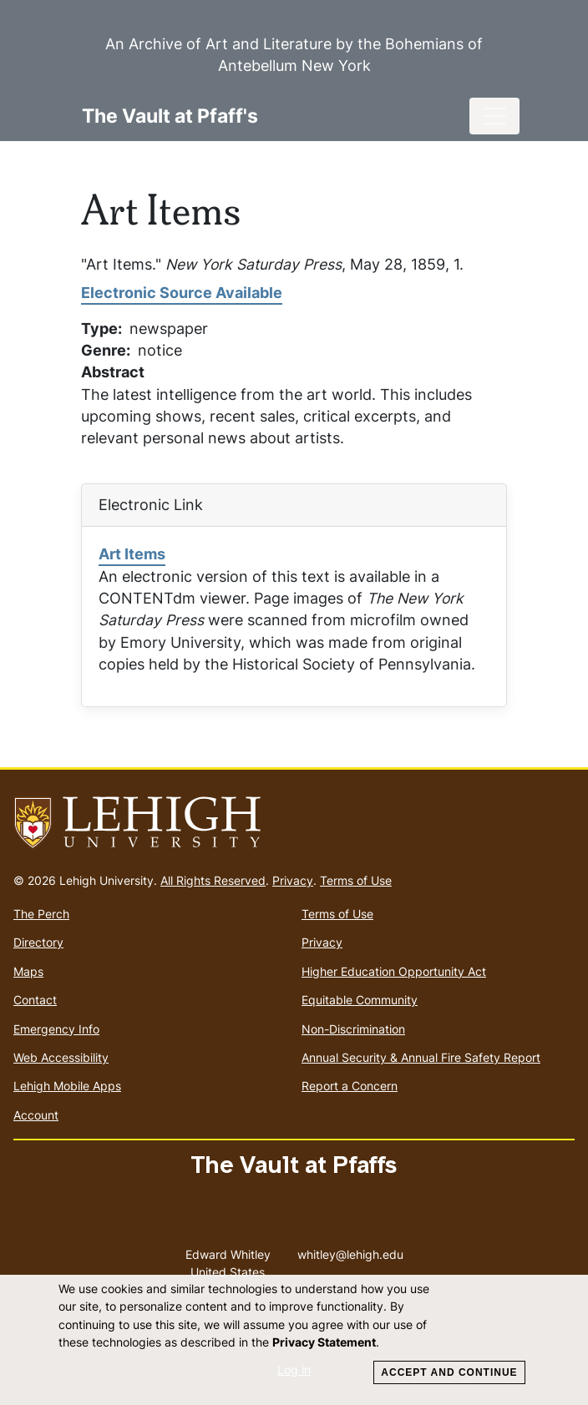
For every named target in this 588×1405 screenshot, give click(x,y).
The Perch (41, 914)
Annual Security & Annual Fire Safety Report (421, 1057)
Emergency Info (56, 1029)
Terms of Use (356, 880)
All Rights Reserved (213, 880)
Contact (35, 1000)
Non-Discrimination (353, 1029)
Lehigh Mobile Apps (67, 1086)
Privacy (292, 880)
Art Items (132, 553)
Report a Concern (350, 1086)
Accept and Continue (449, 1372)
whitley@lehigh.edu (350, 1250)
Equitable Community (360, 1000)
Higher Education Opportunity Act (394, 971)
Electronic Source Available (181, 292)
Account (35, 1115)
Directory (38, 942)
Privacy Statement (324, 1342)
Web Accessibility (61, 1057)
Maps (28, 971)
